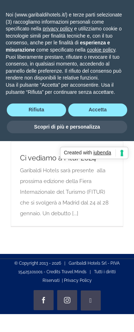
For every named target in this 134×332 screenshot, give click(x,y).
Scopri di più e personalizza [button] (67, 127)
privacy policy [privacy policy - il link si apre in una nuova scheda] (58, 29)
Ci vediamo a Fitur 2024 (58, 158)
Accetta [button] (98, 109)
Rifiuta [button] (36, 109)
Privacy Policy (78, 280)
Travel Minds (73, 271)
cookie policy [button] (101, 50)
